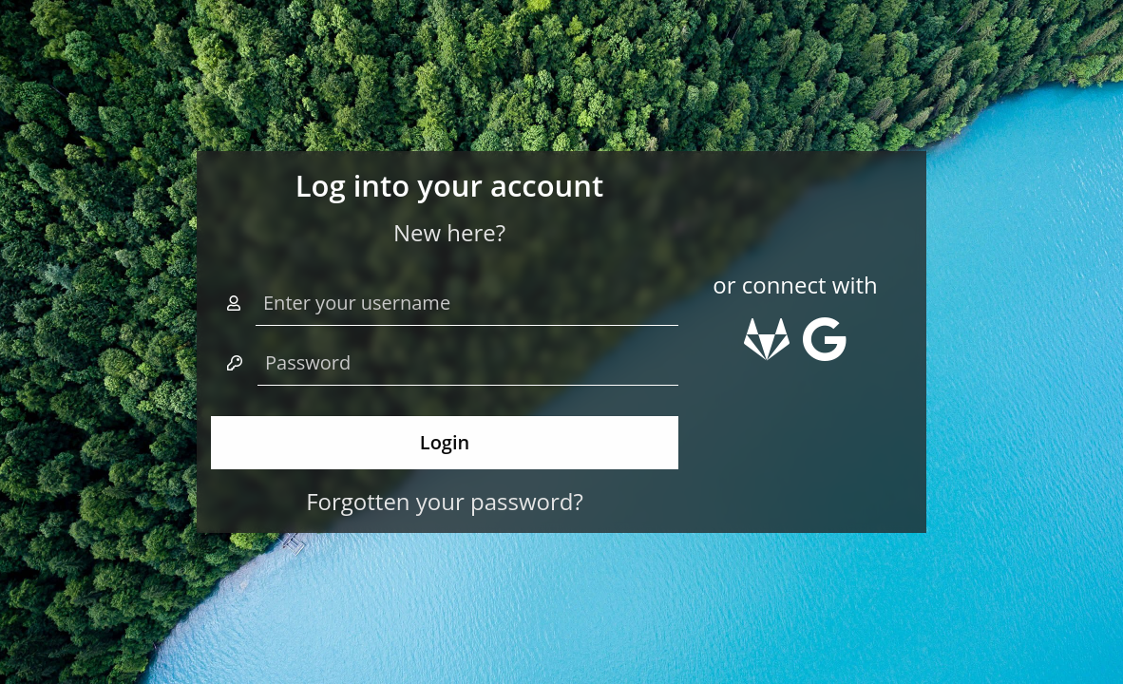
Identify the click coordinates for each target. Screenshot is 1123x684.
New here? (449, 232)
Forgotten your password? (444, 501)
